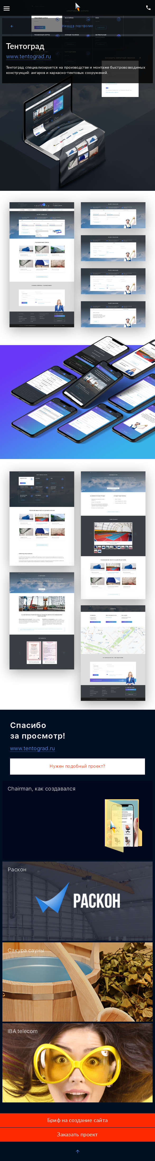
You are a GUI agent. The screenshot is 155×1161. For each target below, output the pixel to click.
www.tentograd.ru (28, 56)
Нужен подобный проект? (77, 766)
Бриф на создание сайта (77, 1120)
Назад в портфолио (51, 26)
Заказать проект (77, 1134)
